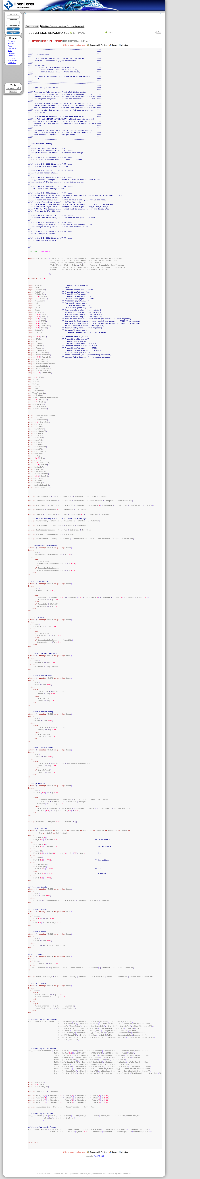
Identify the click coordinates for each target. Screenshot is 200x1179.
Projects (11, 41)
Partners (11, 58)
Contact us (12, 63)
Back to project (32, 26)
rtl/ (51, 40)
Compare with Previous (98, 45)
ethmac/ (36, 40)
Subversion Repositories (48, 32)
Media (10, 51)
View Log (124, 45)
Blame (114, 45)
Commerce (12, 55)
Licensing (11, 53)
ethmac (79, 32)
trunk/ (44, 40)
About (10, 46)
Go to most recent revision (75, 45)
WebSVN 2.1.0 (99, 1156)
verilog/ (58, 40)
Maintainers (12, 60)
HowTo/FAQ (12, 48)
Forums (11, 44)
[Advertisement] (13, 74)
